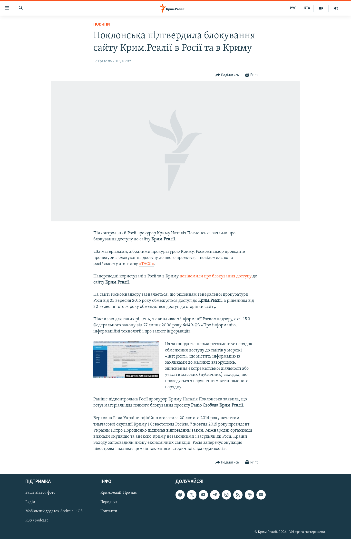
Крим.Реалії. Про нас (118, 493)
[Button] (227, 75)
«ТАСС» (146, 264)
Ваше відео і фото (40, 493)
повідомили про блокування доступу (216, 276)
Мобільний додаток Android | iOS (54, 511)
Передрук (108, 502)
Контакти (108, 511)
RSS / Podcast (36, 520)
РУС (293, 8)
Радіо (30, 502)
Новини (101, 24)
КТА (307, 8)
